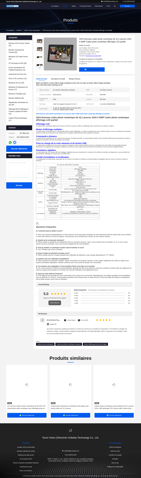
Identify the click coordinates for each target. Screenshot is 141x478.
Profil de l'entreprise (115, 447)
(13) (17, 69)
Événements (99, 6)
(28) (18, 63)
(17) (18, 88)
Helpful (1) (53, 324)
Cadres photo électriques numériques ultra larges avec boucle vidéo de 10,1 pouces (70, 407)
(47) (19, 44)
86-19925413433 (128, 1)
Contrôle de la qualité (115, 455)
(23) (18, 58)
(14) (17, 74)
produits (18, 30)
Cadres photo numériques (32, 30)
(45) (16, 83)
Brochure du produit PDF (93, 56)
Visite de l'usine (115, 451)
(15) (18, 111)
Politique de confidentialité (115, 467)
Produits (65, 6)
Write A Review (54, 303)
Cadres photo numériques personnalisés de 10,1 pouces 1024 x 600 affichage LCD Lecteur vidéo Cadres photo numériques (114, 407)
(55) (16, 51)
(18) (16, 98)
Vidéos (74, 6)
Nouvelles (115, 459)
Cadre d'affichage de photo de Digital (95, 344)
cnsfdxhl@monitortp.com (109, 1)
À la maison (55, 6)
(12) (18, 78)
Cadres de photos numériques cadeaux (69, 344)
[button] (39, 68)
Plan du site (115, 463)
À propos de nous (85, 6)
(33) (17, 94)
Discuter (127, 6)
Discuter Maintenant (19, 149)
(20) (18, 104)
